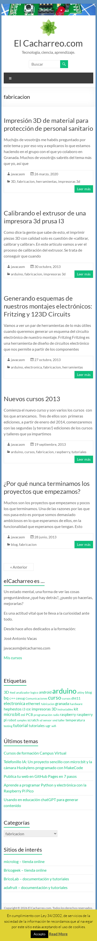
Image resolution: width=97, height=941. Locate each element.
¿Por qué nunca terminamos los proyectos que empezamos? (47, 487)
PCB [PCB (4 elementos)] (29, 715)
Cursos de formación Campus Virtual (35, 753)
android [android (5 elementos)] (45, 692)
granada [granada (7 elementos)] (62, 703)
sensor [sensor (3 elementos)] (47, 720)
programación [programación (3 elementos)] (43, 715)
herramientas (46, 181)
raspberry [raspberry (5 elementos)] (68, 714)
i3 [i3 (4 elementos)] (23, 709)
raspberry (62, 452)
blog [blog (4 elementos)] (88, 692)
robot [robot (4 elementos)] (11, 720)
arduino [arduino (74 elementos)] (64, 690)
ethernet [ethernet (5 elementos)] (33, 704)
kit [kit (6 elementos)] (76, 709)
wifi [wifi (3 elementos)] (53, 726)
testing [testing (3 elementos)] (8, 726)
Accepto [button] (39, 934)
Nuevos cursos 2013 (32, 399)
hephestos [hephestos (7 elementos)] (13, 708)
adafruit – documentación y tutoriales (36, 887)
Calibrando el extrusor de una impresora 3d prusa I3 (45, 217)
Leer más (84, 189)
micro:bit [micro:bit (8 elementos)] (12, 714)
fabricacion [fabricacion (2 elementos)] (47, 704)
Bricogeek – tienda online (25, 870)
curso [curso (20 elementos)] (54, 697)
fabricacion (26, 181)
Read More (58, 934)
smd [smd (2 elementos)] (54, 720)
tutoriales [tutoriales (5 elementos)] (37, 726)
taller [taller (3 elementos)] (61, 720)
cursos (29, 452)
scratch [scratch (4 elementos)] (33, 720)
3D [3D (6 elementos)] (6, 692)
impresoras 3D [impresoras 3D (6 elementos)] (44, 709)
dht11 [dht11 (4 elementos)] (75, 698)
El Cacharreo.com (48, 43)
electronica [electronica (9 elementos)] (14, 703)
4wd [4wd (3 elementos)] (12, 692)
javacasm (18, 174)
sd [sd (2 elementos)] (41, 720)
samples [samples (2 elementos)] (22, 720)
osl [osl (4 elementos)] (23, 715)
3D (13, 181)
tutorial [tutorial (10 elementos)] (20, 725)
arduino (17, 274)
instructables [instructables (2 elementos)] (65, 709)
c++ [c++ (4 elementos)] (12, 698)
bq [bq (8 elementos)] (6, 698)
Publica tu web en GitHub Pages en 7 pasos (40, 776)
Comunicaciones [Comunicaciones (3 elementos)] (36, 698)
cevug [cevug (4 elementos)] (20, 698)
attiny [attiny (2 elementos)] (80, 692)
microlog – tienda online (24, 861)
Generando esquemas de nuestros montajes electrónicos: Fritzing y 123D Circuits (48, 306)
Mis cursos (13, 657)
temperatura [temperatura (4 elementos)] (75, 720)
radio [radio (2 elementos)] (56, 714)
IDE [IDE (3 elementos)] (28, 709)
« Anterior (18, 567)
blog (14, 544)
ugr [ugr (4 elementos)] (48, 726)
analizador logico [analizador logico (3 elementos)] (27, 692)
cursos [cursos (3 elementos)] (66, 698)
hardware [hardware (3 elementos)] (76, 704)
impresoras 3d (69, 181)
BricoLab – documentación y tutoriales (36, 878)
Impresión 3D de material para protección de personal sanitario (48, 124)
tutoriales (79, 452)
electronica (33, 367)
